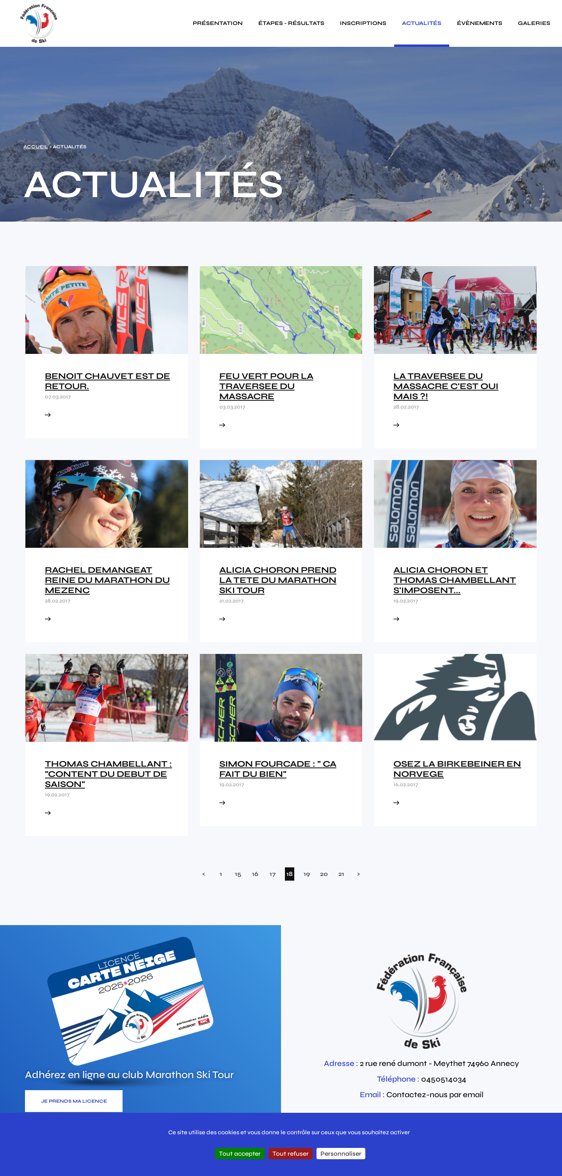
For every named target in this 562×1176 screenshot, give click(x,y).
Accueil (35, 146)
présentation (218, 23)
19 (307, 874)
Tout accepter (240, 1153)
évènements (479, 23)
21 (341, 874)
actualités (421, 23)
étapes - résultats (291, 23)
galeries (534, 23)
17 (273, 874)
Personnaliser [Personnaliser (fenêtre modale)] (340, 1153)
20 (324, 874)
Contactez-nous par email (435, 1095)
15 (238, 874)
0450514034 (443, 1079)
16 (255, 874)
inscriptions (363, 23)
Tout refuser (290, 1153)
